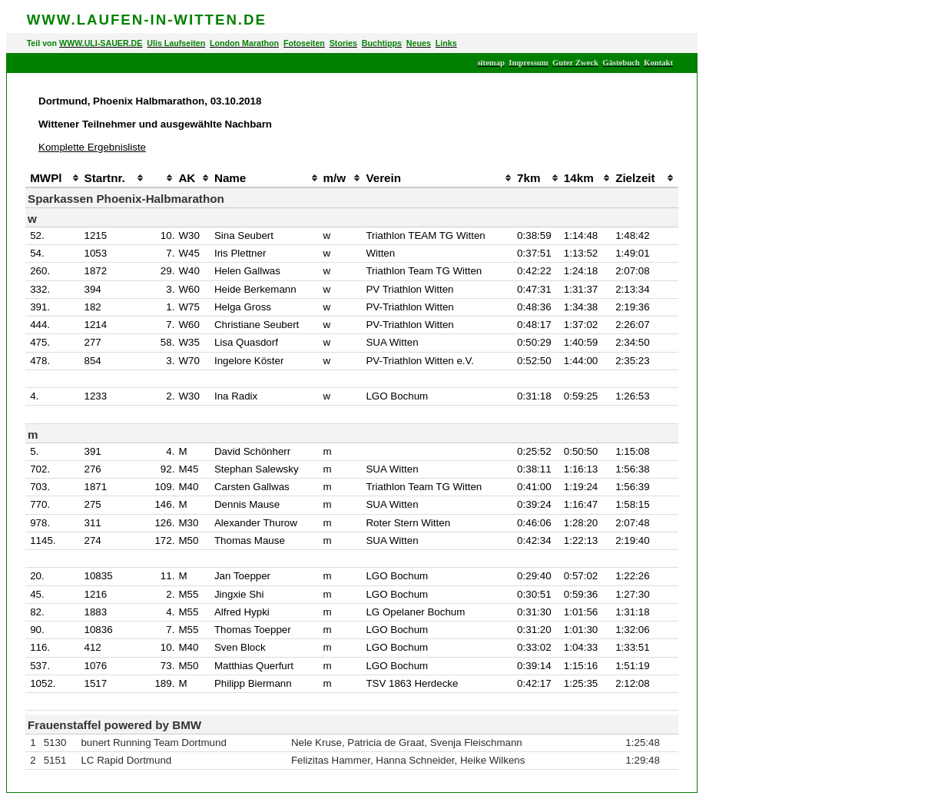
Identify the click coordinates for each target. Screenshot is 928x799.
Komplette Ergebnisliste (92, 147)
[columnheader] (27, 177)
